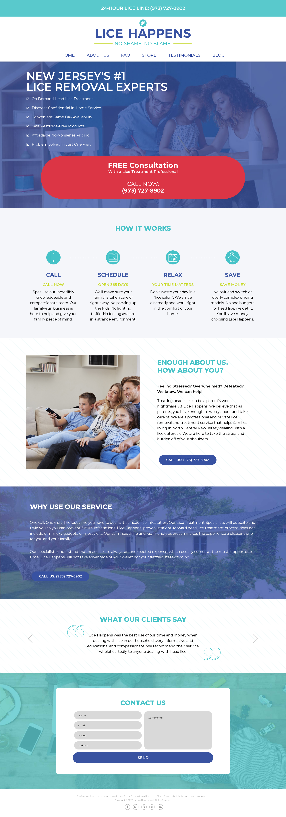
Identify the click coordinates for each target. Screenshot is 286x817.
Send (143, 759)
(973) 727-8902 (167, 8)
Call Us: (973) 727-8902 (189, 461)
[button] (30, 640)
